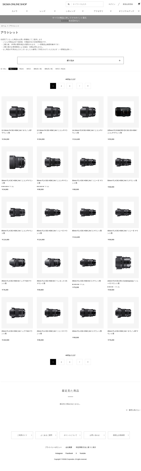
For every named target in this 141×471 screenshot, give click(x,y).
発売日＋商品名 (60, 69)
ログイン (112, 4)
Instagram (59, 453)
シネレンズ (70, 11)
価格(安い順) (38, 69)
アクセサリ (98, 11)
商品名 (21, 69)
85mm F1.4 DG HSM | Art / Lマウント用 (87, 231)
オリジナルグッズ (126, 11)
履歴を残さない (134, 410)
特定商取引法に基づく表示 (86, 447)
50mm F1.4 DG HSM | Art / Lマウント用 (122, 180)
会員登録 (65, 21)
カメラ (14, 11)
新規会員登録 (128, 4)
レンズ (42, 11)
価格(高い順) (49, 69)
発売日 (29, 69)
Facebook (69, 453)
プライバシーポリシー (53, 447)
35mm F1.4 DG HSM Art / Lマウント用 (86, 281)
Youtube (83, 453)
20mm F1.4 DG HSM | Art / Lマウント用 (87, 331)
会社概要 (69, 447)
